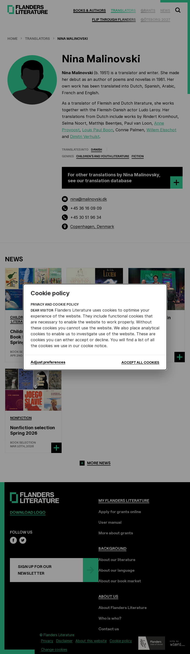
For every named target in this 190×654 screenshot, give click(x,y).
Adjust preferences (48, 362)
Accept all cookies (140, 362)
